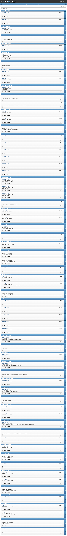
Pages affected (32, 16)
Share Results (66, 4)
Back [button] (1, 4)
